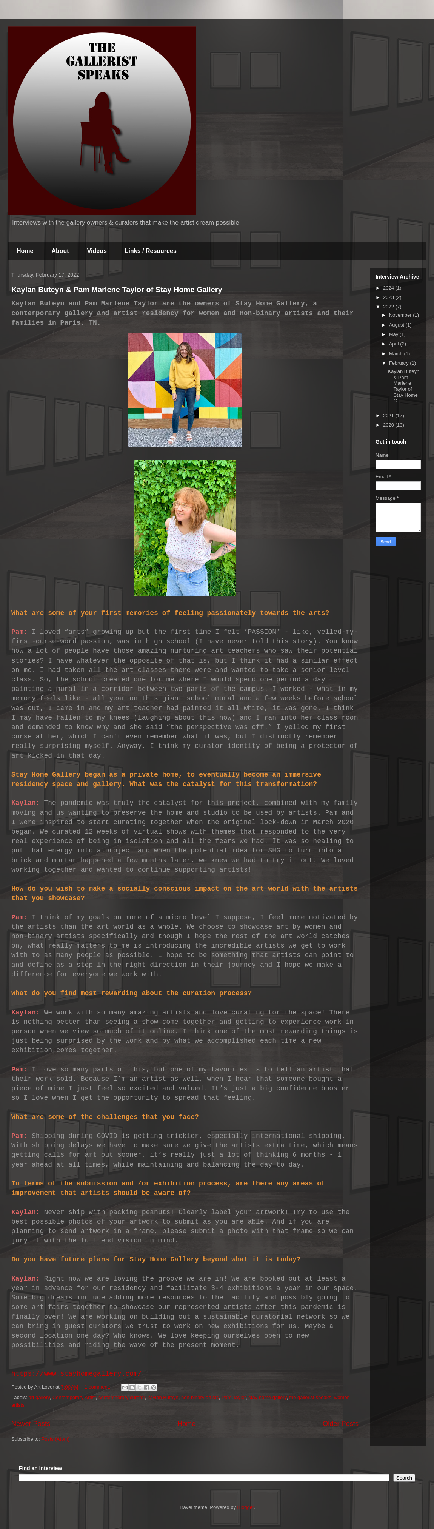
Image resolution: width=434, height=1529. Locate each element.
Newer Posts (30, 1423)
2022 (389, 307)
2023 (389, 297)
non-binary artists (200, 1397)
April (394, 344)
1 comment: (98, 1387)
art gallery (39, 1397)
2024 (389, 288)
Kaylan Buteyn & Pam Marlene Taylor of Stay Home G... (403, 386)
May (394, 334)
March (396, 353)
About (60, 251)
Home (25, 251)
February (399, 363)
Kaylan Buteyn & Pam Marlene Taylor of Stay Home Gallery (116, 289)
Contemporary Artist (74, 1397)
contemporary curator (121, 1397)
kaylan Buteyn (163, 1397)
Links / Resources (151, 251)
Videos (97, 251)
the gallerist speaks (310, 1397)
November (401, 315)
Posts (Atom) (56, 1439)
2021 (389, 415)
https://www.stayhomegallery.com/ (76, 1374)
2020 (389, 425)
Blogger (245, 1507)
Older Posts (341, 1423)
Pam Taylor (234, 1397)
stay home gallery (267, 1397)
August (397, 325)
